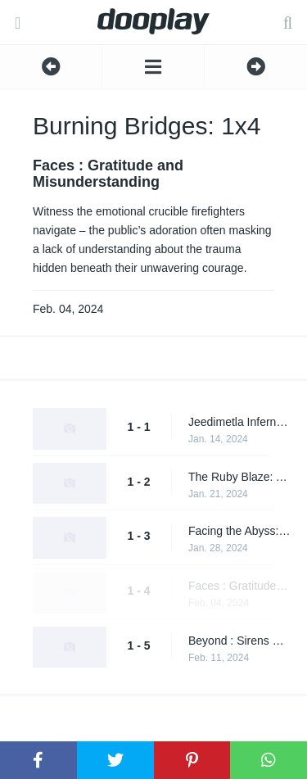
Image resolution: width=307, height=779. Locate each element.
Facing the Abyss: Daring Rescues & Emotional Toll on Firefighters (239, 530)
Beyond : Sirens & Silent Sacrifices (239, 640)
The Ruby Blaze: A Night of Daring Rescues (239, 476)
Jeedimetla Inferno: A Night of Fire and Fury (239, 421)
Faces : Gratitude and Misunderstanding (239, 585)
